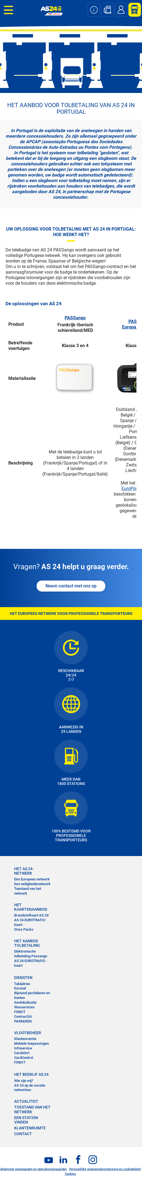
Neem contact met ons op (71, 586)
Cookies (70, 1174)
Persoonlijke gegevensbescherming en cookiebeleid (105, 1169)
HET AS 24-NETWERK (24, 871)
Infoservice (23, 1048)
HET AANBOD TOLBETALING (27, 943)
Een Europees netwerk (32, 879)
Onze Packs (23, 929)
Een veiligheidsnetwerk (32, 884)
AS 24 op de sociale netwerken (29, 1087)
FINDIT (20, 1012)
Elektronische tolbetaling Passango (30, 953)
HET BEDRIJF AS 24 (31, 1074)
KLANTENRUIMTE (30, 1128)
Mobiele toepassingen (31, 1043)
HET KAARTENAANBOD (30, 907)
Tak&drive (22, 984)
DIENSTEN (23, 977)
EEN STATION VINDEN (26, 1119)
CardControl (23, 1058)
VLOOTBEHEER (27, 1033)
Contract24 (23, 1016)
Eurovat (20, 988)
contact (23, 1134)
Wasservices (24, 1007)
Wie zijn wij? (23, 1081)
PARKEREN (23, 1021)
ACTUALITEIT (26, 1101)
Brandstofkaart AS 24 (31, 915)
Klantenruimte (25, 1039)
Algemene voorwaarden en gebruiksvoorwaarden (33, 1169)
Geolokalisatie (25, 1002)
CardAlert (21, 1053)
